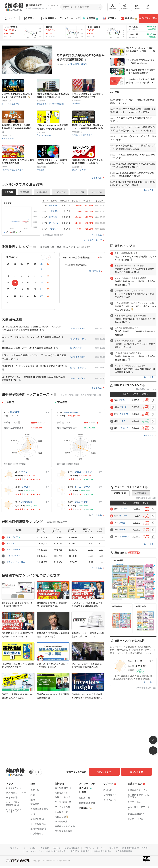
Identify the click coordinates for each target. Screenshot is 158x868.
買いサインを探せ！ (80, 190)
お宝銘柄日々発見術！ (78, 64)
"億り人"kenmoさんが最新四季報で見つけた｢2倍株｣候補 (52, 140)
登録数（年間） (141, 493)
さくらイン (124, 414)
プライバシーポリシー (95, 847)
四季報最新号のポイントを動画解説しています (38, 5)
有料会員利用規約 (103, 850)
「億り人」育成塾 (44, 148)
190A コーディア (78, 399)
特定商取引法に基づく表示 (137, 847)
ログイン (148, 6)
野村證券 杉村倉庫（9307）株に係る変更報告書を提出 (31, 368)
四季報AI (129, 18)
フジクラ (123, 509)
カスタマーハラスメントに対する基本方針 (45, 850)
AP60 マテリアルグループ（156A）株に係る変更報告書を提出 (33, 359)
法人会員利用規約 (125, 850)
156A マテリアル (78, 359)
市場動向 (76, 110)
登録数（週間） (120, 493)
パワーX (122, 407)
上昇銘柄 (8, 212)
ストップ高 (78, 212)
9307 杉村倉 (76, 368)
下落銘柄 (24, 212)
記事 (29, 18)
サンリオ (123, 516)
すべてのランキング (93, 260)
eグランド (123, 428)
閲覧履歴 (112, 6)
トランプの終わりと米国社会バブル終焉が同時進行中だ (87, 102)
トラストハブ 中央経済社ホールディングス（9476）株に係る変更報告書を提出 (34, 377)
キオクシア (124, 537)
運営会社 (12, 847)
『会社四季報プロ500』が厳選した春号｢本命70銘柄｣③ (53, 102)
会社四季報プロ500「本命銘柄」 (51, 110)
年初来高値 (42, 212)
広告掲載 (43, 847)
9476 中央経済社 (78, 377)
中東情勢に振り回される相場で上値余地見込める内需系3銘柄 (17, 141)
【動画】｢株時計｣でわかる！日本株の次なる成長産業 (18, 181)
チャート (124, 7)
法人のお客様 (138, 771)
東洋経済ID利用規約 (80, 850)
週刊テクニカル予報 (11, 110)
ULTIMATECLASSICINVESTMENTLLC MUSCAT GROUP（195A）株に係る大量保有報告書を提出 (32, 348)
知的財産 (114, 847)
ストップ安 (96, 212)
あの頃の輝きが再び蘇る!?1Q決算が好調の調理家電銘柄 (80, 57)
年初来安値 (60, 212)
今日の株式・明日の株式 (83, 148)
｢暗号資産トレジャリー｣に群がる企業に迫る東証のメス (52, 181)
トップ (10, 18)
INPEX (122, 400)
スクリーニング (69, 18)
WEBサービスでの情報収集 (65, 847)
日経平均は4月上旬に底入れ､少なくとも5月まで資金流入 (17, 102)
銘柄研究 (48, 18)
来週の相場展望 (9, 151)
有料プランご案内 (148, 18)
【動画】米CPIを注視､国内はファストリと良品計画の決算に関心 (88, 140)
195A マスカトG (77, 348)
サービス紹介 (27, 847)
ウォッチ (136, 6)
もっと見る (96, 197)
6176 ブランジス (78, 388)
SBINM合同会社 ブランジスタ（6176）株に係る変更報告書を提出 (33, 388)
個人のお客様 (107, 771)
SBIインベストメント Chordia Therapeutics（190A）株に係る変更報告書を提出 (33, 399)
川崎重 (122, 523)
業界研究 (90, 18)
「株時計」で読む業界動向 (13, 189)
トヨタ (122, 421)
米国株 (109, 18)
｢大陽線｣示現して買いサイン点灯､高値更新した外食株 (87, 181)
